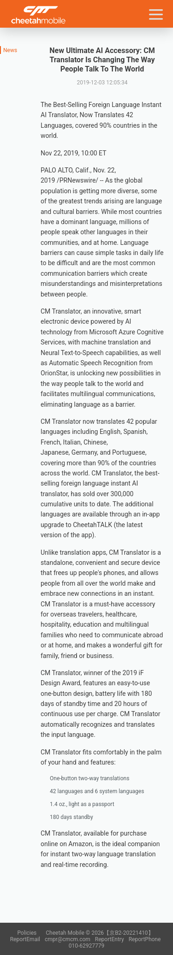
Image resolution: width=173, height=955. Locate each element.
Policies (26, 933)
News (10, 50)
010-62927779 (87, 946)
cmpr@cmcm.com (67, 939)
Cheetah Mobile (38, 15)
